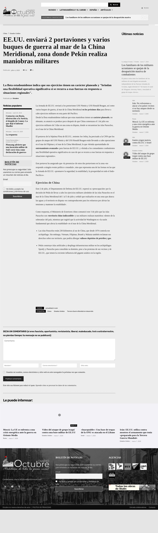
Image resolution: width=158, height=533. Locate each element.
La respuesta (11, 135)
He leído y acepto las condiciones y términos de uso (16, 190)
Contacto (152, 507)
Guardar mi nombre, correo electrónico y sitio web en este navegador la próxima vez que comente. (46, 372)
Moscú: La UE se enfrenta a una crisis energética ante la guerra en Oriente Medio (143, 125)
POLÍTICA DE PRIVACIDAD (42, 507)
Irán (133, 100)
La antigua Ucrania (127, 61)
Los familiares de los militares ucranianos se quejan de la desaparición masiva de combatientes (137, 70)
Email (5, 179)
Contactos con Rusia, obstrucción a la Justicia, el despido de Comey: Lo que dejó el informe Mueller (17, 121)
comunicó (82, 212)
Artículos (8, 113)
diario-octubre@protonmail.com (28, 479)
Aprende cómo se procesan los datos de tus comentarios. (56, 385)
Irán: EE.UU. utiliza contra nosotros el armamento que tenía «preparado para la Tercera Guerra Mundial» (136, 433)
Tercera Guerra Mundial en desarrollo (80, 311)
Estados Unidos (15, 33)
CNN (105, 136)
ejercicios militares (44, 125)
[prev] (142, 17)
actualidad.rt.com (52, 308)
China (5, 33)
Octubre (16, 98)
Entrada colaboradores (138, 507)
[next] (146, 17)
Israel (82, 435)
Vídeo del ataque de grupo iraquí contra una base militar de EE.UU (143, 156)
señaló (78, 196)
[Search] (114, 5)
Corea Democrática (12, 140)
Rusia (134, 119)
